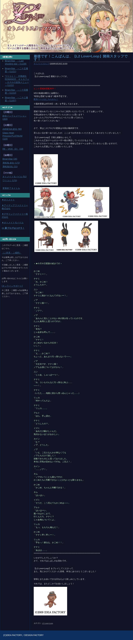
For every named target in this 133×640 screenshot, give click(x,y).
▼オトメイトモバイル (13, 222)
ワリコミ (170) (9, 180)
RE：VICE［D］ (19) (12, 149)
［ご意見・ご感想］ (11, 252)
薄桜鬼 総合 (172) (11, 163)
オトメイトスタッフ (41, 64)
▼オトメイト (8, 199)
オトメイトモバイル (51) (14, 176)
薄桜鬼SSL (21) (10, 166)
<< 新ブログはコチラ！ (13, 228)
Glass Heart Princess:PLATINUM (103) (12, 136)
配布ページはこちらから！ (46, 99)
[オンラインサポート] (12, 286)
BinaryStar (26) (9, 159)
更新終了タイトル (11, 188)
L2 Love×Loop (47, 623)
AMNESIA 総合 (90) (12, 129)
